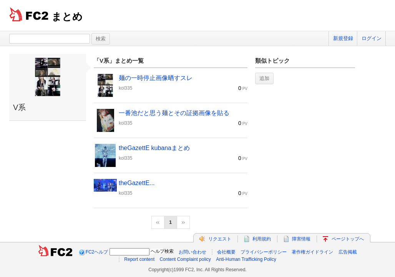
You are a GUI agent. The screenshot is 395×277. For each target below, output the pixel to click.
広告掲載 (348, 252)
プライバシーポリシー (264, 252)
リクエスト (219, 239)
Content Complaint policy (185, 259)
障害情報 (301, 239)
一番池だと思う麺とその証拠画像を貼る (174, 113)
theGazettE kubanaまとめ (154, 148)
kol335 (125, 88)
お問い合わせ (192, 252)
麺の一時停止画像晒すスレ (156, 78)
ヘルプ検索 (162, 251)
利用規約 (261, 239)
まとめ (67, 16)
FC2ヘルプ (97, 252)
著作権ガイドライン (312, 252)
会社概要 (226, 252)
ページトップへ (348, 239)
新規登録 (343, 38)
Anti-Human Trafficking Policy (246, 259)
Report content (139, 259)
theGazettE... (136, 183)
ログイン (372, 38)
